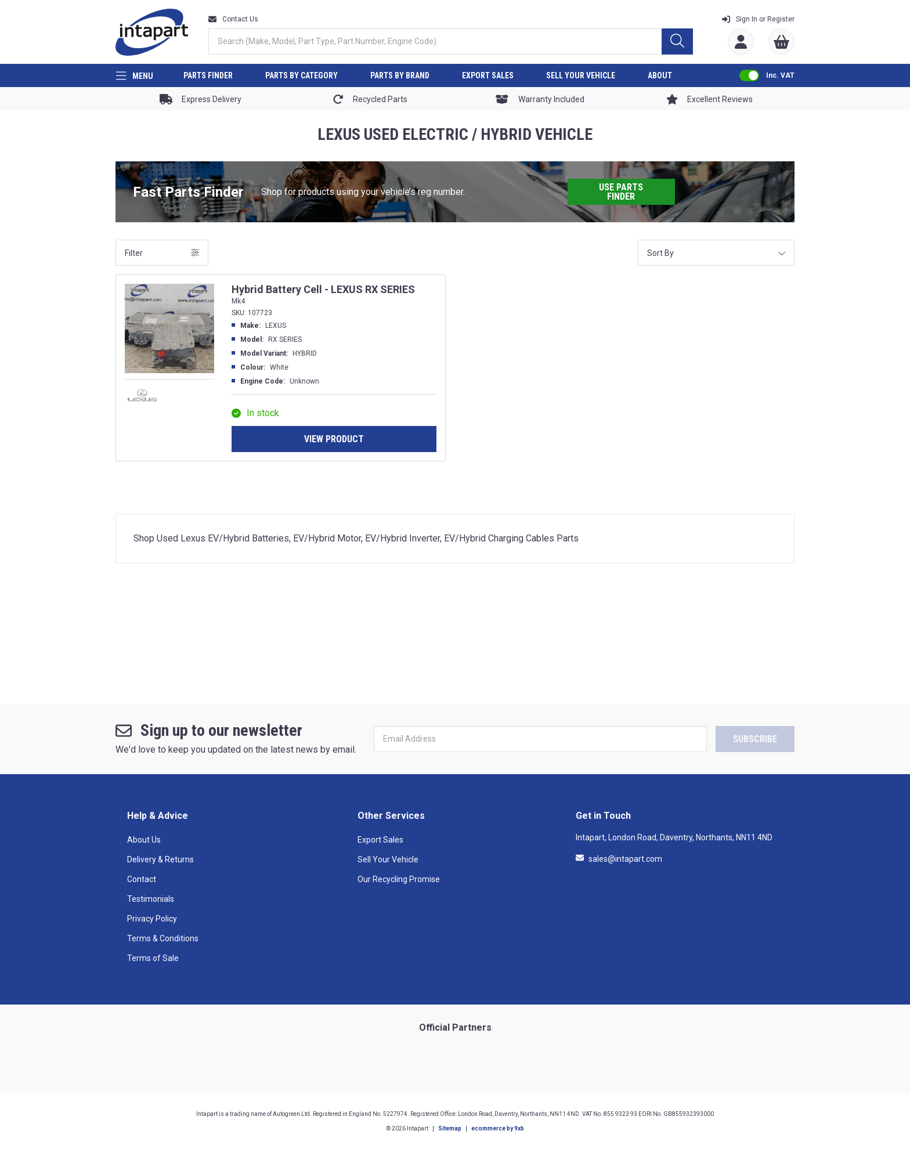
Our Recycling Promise (399, 879)
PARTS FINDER (208, 75)
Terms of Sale (153, 958)
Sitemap (449, 1128)
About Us (144, 839)
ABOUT (660, 75)
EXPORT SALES (488, 75)
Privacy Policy (152, 918)
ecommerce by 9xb (497, 1128)
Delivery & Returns (160, 859)
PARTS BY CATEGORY (301, 75)
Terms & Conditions (162, 938)
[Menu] (134, 75)
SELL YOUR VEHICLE (580, 75)
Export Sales (380, 839)
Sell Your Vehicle (388, 859)
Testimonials (150, 899)
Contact (141, 879)
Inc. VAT (780, 75)
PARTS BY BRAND (399, 75)
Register (758, 19)
